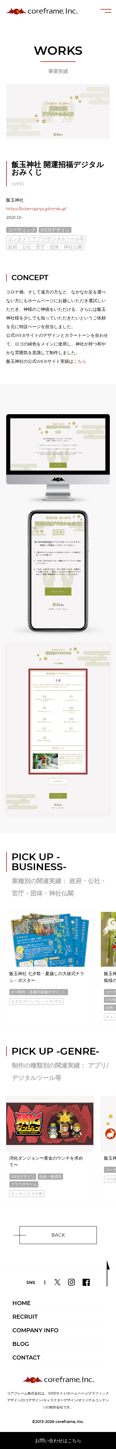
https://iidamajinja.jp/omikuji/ (36, 208)
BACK (58, 1235)
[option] (49, 970)
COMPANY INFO (35, 1330)
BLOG (20, 1344)
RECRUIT (25, 1317)
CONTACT (26, 1357)
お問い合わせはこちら (58, 1440)
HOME (21, 1303)
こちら (79, 361)
